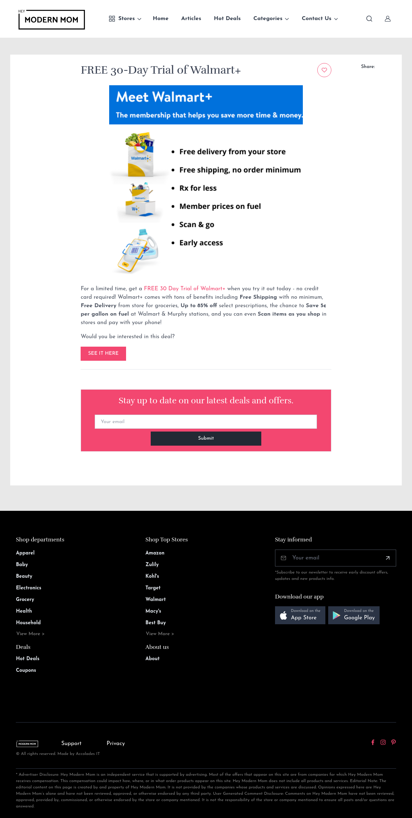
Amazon (154, 553)
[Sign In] (387, 18)
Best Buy (155, 623)
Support (71, 743)
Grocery (25, 599)
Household (28, 623)
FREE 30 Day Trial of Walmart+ (185, 289)
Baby (22, 565)
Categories (268, 18)
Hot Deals (227, 18)
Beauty (24, 576)
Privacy (116, 743)
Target (153, 588)
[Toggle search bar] (369, 18)
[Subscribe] (388, 558)
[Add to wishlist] (324, 70)
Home (161, 18)
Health (24, 611)
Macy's (153, 611)
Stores (121, 18)
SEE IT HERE (103, 353)
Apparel (25, 553)
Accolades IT (88, 754)
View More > (30, 634)
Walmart (155, 599)
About (152, 659)
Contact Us (316, 18)
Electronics (28, 588)
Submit (206, 438)
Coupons (26, 670)
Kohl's (152, 576)
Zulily (152, 565)
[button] (300, 615)
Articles (191, 18)
